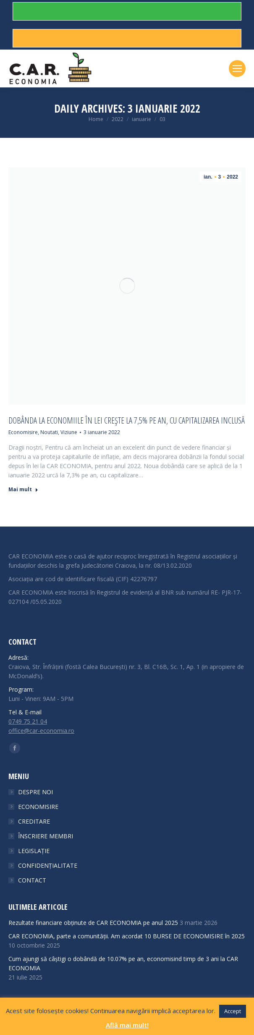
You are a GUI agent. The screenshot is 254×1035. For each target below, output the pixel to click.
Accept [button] (232, 1011)
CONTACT (32, 880)
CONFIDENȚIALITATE (47, 865)
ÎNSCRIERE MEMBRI (45, 836)
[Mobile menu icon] (237, 68)
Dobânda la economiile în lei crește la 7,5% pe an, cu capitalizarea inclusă (126, 420)
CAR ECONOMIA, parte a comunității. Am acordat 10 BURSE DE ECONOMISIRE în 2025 (126, 936)
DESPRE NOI (35, 792)
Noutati (49, 432)
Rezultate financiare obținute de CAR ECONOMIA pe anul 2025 (93, 923)
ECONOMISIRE (38, 807)
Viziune (68, 432)
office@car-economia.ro (41, 731)
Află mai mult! (127, 1025)
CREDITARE (34, 821)
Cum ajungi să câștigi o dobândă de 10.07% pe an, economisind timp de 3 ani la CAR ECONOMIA (123, 963)
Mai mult (23, 489)
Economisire (23, 432)
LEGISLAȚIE (34, 851)
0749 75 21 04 (27, 721)
